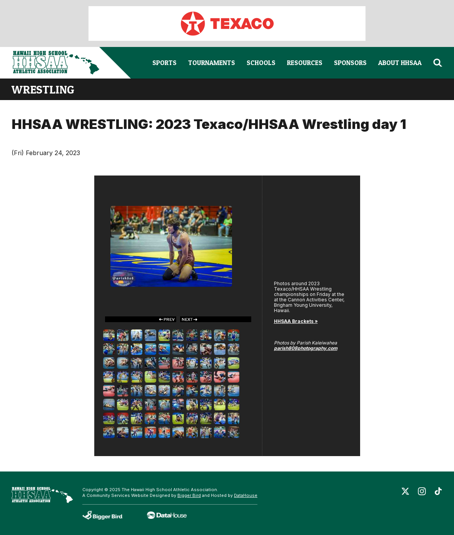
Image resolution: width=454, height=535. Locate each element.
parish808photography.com (305, 348)
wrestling (43, 89)
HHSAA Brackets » (296, 321)
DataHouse (245, 495)
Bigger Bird (189, 495)
